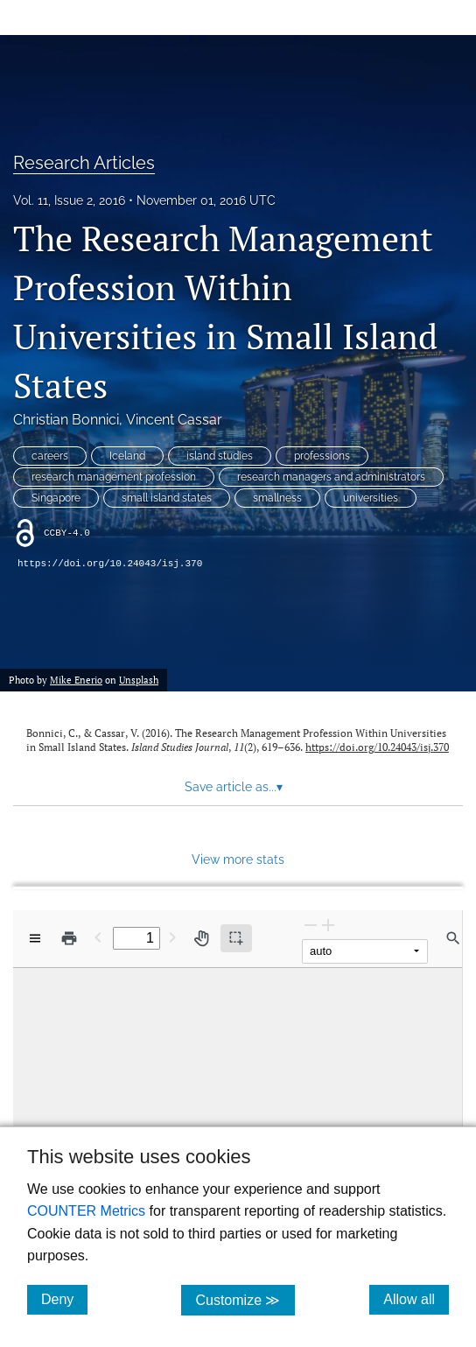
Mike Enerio (76, 680)
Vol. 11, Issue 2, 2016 (69, 200)
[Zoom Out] (310, 925)
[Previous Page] (98, 937)
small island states (167, 498)
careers (50, 456)
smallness (277, 498)
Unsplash (138, 680)
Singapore (56, 498)
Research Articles (84, 162)
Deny (64, 1299)
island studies (219, 456)
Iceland (127, 456)
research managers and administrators (331, 477)
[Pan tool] (201, 938)
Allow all (416, 1299)
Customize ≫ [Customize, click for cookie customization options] (244, 1299)
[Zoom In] (328, 925)
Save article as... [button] (234, 787)
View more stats (238, 859)
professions (322, 456)
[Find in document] (453, 938)
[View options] (35, 938)
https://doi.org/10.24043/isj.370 (110, 563)
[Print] (69, 938)
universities (370, 498)
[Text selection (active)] (236, 938)
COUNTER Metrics (86, 1210)
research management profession (114, 477)
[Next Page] (172, 937)
